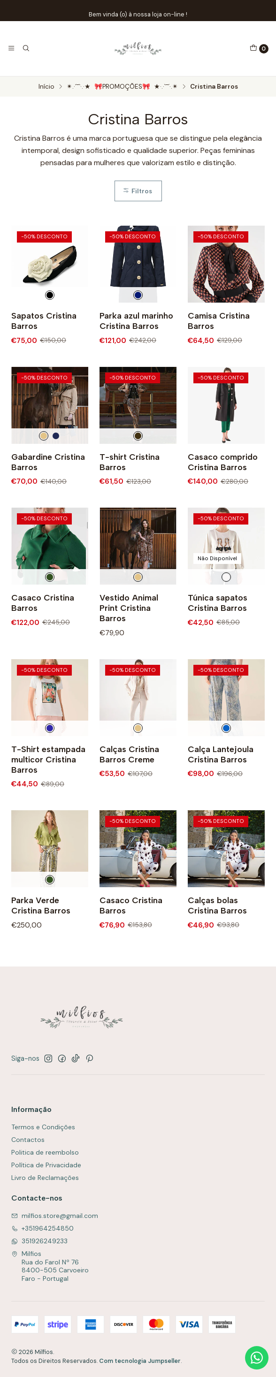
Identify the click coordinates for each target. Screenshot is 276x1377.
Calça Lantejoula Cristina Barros (220, 800)
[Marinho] (56, 482)
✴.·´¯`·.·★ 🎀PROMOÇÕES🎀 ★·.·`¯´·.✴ (122, 87)
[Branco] (226, 622)
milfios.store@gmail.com (54, 1215)
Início (46, 87)
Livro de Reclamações (45, 1177)
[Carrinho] (259, 48)
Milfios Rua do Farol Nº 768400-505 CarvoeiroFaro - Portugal (50, 1266)
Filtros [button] (137, 191)
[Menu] (11, 48)
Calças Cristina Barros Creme (129, 800)
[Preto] (138, 482)
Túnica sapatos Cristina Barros (217, 649)
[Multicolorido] (49, 774)
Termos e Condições (43, 1127)
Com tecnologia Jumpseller (140, 1361)
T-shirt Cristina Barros (130, 507)
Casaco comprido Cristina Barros (223, 507)
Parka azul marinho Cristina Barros (136, 321)
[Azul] (226, 774)
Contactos (28, 1139)
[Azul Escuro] (138, 295)
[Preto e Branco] (49, 295)
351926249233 (39, 1241)
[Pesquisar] (25, 48)
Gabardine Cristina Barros (48, 507)
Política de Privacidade (46, 1165)
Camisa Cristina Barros (219, 321)
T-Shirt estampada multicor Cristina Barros (48, 805)
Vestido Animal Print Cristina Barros (129, 654)
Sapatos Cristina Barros (44, 321)
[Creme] (43, 482)
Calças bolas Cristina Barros (217, 951)
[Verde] (49, 622)
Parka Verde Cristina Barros (40, 951)
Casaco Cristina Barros (42, 649)
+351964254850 (42, 1228)
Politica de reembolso (45, 1152)
